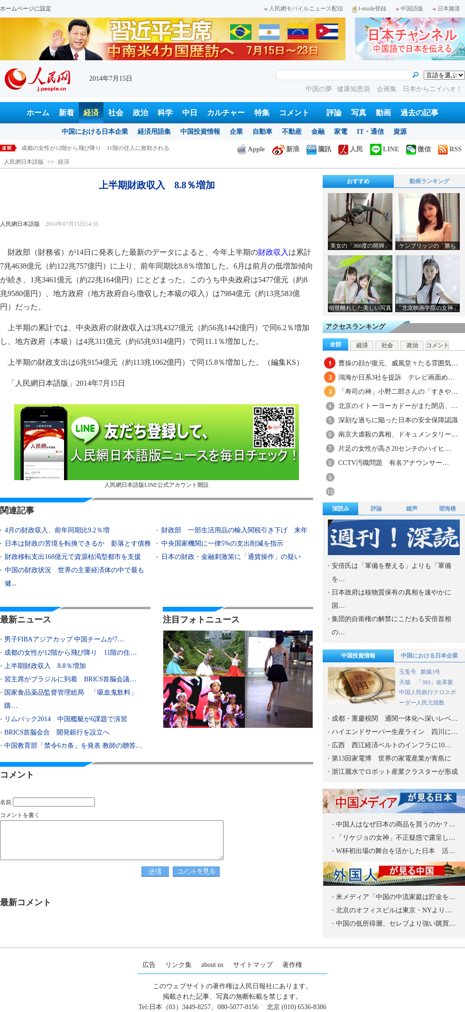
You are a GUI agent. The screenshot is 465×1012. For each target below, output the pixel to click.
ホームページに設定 (25, 8)
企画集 (388, 89)
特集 (262, 113)
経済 (91, 113)
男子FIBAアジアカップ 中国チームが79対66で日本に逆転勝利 (99, 148)
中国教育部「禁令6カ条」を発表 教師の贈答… (73, 745)
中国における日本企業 (95, 131)
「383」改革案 (434, 682)
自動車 (262, 131)
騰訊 (319, 149)
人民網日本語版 (24, 161)
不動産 (292, 131)
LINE (384, 149)
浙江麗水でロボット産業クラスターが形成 (395, 771)
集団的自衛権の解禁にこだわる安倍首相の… (391, 625)
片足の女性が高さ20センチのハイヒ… (394, 448)
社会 (115, 113)
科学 (165, 113)
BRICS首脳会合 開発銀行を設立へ (57, 732)
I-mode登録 (369, 8)
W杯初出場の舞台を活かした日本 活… (395, 850)
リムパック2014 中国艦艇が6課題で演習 (65, 719)
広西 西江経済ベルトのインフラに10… (391, 745)
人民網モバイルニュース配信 (303, 8)
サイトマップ (253, 964)
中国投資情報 (200, 131)
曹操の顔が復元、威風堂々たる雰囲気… (398, 363)
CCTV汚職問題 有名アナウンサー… (393, 462)
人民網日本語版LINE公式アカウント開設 (156, 446)
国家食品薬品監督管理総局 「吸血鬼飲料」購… (70, 699)
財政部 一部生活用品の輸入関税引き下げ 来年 (234, 530)
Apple (251, 149)
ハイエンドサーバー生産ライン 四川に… (395, 731)
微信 (418, 149)
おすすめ (358, 181)
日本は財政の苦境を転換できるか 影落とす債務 (78, 543)
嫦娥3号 (430, 671)
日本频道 (446, 8)
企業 (236, 131)
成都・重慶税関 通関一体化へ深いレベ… (395, 718)
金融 (318, 131)
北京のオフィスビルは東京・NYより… (394, 910)
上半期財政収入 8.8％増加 (45, 665)
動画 (383, 113)
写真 (358, 113)
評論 (334, 113)
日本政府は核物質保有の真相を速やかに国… (391, 599)
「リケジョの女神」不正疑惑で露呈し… (396, 837)
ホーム (38, 113)
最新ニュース (25, 619)
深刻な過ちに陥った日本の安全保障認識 (398, 420)
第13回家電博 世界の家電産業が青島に (391, 758)
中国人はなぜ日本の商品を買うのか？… (396, 824)
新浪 (285, 149)
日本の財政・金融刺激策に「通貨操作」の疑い (231, 556)
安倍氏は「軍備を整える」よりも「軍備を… (391, 572)
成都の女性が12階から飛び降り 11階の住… (70, 652)
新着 (66, 113)
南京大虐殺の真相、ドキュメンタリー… (398, 434)
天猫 (405, 682)
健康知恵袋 (354, 89)
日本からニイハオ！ (433, 89)
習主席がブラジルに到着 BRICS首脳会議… (70, 679)
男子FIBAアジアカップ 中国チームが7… (64, 639)
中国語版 (409, 8)
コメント (294, 113)
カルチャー (226, 113)
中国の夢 (319, 89)
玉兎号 (407, 671)
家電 (340, 131)
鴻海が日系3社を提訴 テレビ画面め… (396, 377)
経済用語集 (154, 131)
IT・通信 (370, 131)
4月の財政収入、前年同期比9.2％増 (57, 530)
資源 (400, 131)
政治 (140, 113)
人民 (350, 149)
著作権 (292, 964)
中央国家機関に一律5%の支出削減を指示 (222, 543)
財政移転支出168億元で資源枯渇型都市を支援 (73, 556)
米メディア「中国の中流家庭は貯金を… (396, 897)
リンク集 (178, 964)
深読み (340, 508)
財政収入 (273, 252)
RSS (450, 149)
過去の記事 (419, 113)
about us (212, 964)
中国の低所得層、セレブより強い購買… (396, 923)
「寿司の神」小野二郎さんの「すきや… (398, 391)
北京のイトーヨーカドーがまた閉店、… (398, 405)
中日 (189, 113)
